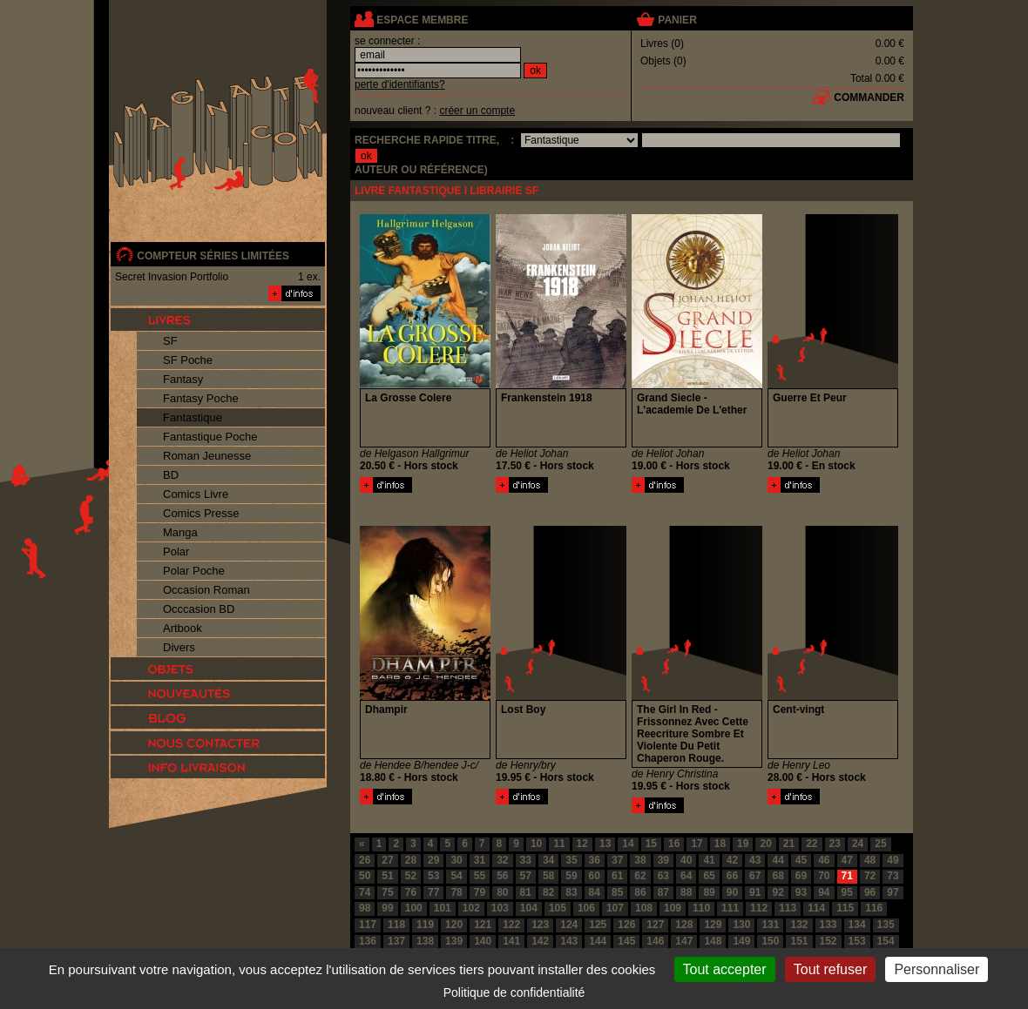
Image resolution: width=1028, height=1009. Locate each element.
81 (525, 892)
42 (732, 860)
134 (857, 924)
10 (536, 843)
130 (741, 924)
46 (823, 860)
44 (777, 860)
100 (414, 908)
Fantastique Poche (210, 436)
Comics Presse (201, 513)
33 (525, 860)
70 (823, 876)
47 (847, 860)
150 (770, 941)
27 (387, 860)
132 (799, 924)
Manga (180, 532)
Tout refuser (830, 969)
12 (582, 843)
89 (708, 892)
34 (548, 860)
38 (640, 860)
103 (500, 908)
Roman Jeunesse (207, 455)
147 (684, 941)
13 (605, 843)
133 (828, 924)
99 (387, 908)
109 (672, 908)
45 (801, 860)
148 (712, 941)
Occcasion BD (198, 608)
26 (364, 860)
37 (617, 860)
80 (502, 892)
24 (857, 843)
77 (433, 892)
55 (479, 876)
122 (511, 924)
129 (712, 924)
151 (799, 941)
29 (433, 860)
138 (425, 941)
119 (425, 924)
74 (364, 892)
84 (594, 892)
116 (874, 908)
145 (626, 941)
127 (655, 924)
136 (367, 941)
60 (594, 876)
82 (548, 892)
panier (677, 20)
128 (684, 924)
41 (708, 860)
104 (529, 908)
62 (640, 876)
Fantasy (183, 379)
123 (540, 924)
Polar (176, 551)
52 (410, 876)
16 (674, 843)
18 (720, 843)
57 (525, 876)
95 (847, 892)
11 (559, 843)
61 (617, 876)
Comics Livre (195, 494)
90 (732, 892)
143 (569, 941)
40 (686, 860)
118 (396, 924)
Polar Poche (194, 570)
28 (410, 860)
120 (454, 924)
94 (823, 892)
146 (655, 941)
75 (387, 892)
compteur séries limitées (213, 256)
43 (755, 860)
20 (765, 843)
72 (870, 876)
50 (364, 876)
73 (892, 876)
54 (456, 876)
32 (502, 860)
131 (770, 924)
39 (663, 860)
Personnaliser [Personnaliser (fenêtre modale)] (936, 969)
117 (367, 924)
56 (502, 876)
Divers (179, 647)
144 (597, 941)
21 (789, 843)
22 (811, 843)
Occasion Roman (206, 589)
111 (730, 908)
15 (651, 843)
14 (627, 843)
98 (364, 908)
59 (571, 876)
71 (847, 876)
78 (456, 892)
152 (828, 941)
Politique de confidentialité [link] (514, 992)
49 (892, 860)
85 (617, 892)
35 (571, 860)
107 (615, 908)
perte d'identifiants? (400, 84)
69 (801, 876)
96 (870, 892)
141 (511, 941)
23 (835, 843)
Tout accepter (725, 969)
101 (442, 908)
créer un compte (477, 110)
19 (742, 843)
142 (540, 941)
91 (755, 892)
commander (869, 97)
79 (479, 892)
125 (597, 924)
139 (454, 941)
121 (482, 924)
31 (479, 860)
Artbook (182, 628)
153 (857, 941)
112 (759, 908)
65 (708, 876)
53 (433, 876)
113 (787, 908)
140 (482, 941)
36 (594, 860)
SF (170, 340)
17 (696, 843)
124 (569, 924)
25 (880, 843)
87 (663, 892)
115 (845, 908)
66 (732, 876)
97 (892, 892)
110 (701, 908)
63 (663, 876)
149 (741, 941)
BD (171, 474)
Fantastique (192, 417)
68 (777, 876)
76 (410, 892)
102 (471, 908)
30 (456, 860)
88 (686, 892)
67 (755, 876)
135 (886, 924)
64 (686, 876)
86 (640, 892)
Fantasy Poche (201, 398)
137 (396, 941)
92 (777, 892)
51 (387, 876)
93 (801, 892)
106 (586, 908)
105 (557, 908)
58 (548, 876)
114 (816, 908)
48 (870, 860)
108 (644, 908)
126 (626, 924)
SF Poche (188, 360)
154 (886, 941)
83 (571, 892)
